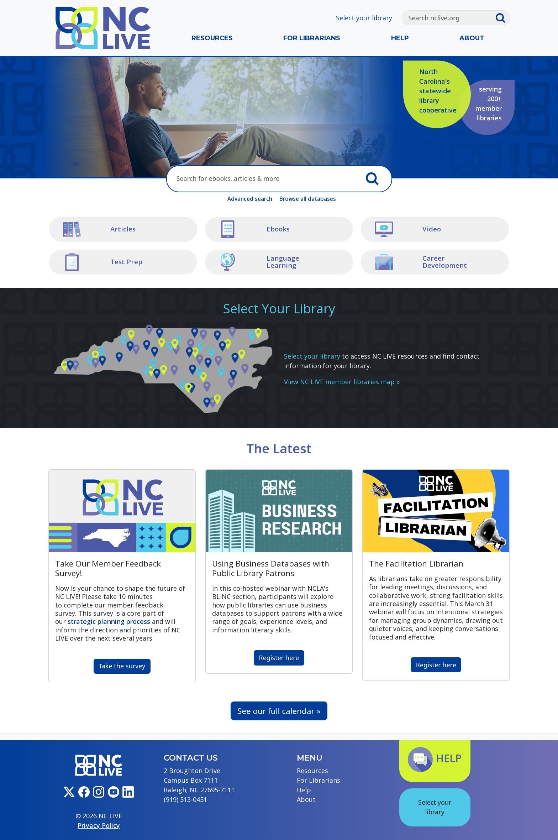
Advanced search (249, 198)
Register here (279, 657)
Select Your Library (279, 308)
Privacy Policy (99, 825)
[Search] (448, 17)
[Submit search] (502, 17)
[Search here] (263, 178)
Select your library (364, 18)
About (471, 38)
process (109, 621)
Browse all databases (307, 198)
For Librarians (311, 38)
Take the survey (122, 666)
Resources (212, 38)
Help (400, 38)
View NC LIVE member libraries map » (342, 381)
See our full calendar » (279, 710)
